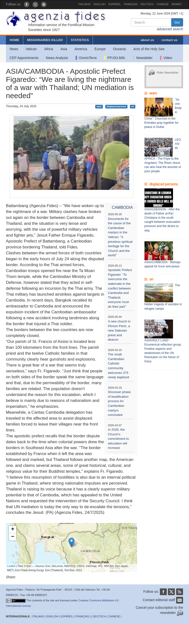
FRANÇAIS (131, 4)
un (132, 106)
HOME (14, 40)
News (14, 49)
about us (147, 40)
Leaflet (11, 565)
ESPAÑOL (114, 4)
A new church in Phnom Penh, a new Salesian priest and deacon (119, 330)
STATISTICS (80, 40)
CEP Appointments (24, 58)
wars (99, 106)
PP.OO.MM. (115, 58)
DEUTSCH (147, 4)
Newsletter (143, 58)
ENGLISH (99, 4)
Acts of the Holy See (148, 49)
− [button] (12, 537)
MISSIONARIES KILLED (45, 40)
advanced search (170, 29)
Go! (177, 22)
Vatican (31, 49)
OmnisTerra (86, 58)
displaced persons (116, 106)
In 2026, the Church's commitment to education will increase (118, 439)
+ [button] (12, 529)
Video (166, 58)
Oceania (119, 49)
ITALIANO (85, 4)
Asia (63, 49)
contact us (169, 40)
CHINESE (163, 4)
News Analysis (57, 58)
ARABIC (177, 4)
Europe (100, 49)
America (81, 49)
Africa (48, 49)
